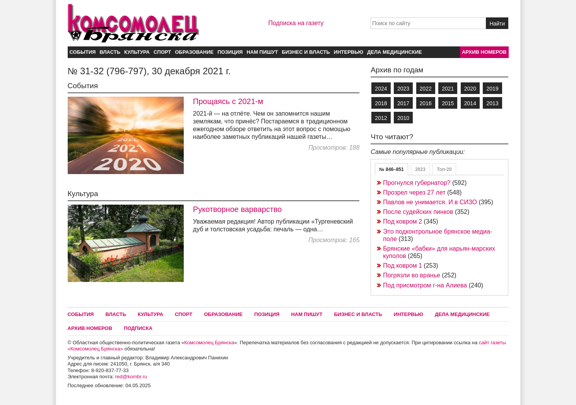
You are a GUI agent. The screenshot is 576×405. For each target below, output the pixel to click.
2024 (381, 88)
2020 (470, 88)
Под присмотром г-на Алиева (425, 285)
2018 (381, 103)
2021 (448, 88)
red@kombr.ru (131, 376)
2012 (381, 118)
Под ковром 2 (402, 221)
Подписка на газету (295, 23)
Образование (194, 52)
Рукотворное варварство (237, 209)
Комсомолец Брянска (209, 342)
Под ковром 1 (402, 265)
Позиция (230, 52)
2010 (403, 118)
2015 (448, 103)
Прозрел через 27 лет (414, 192)
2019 (492, 88)
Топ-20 (444, 169)
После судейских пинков (418, 211)
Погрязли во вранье (411, 275)
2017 (403, 103)
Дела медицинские (394, 52)
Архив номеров (484, 52)
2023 (403, 88)
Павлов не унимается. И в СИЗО (430, 202)
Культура (137, 52)
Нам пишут (262, 52)
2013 (492, 103)
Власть (109, 52)
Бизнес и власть (306, 52)
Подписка (138, 328)
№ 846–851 (391, 169)
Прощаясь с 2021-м (228, 101)
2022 (426, 88)
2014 (470, 103)
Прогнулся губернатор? (416, 182)
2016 (426, 103)
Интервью (348, 52)
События (83, 52)
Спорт (162, 52)
